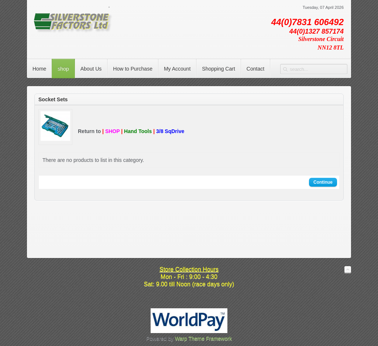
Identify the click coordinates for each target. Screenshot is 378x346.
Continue (323, 182)
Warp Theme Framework (203, 339)
